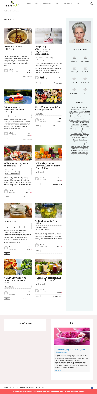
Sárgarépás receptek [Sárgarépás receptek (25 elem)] (83, 142)
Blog (78, 4)
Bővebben (7, 76)
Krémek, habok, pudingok (42, 60)
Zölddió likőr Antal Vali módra (46, 222)
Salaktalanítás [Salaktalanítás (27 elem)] (74, 142)
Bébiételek (74, 61)
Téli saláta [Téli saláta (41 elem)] (86, 146)
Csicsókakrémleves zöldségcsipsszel (13, 47)
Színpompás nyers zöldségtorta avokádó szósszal (14, 109)
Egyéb (6, 116)
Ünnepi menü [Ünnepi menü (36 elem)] (84, 154)
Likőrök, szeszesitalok (45, 229)
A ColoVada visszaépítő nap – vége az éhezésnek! (48, 279)
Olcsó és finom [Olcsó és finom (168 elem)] (82, 139)
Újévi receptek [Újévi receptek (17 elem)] (76, 154)
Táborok (41, 172)
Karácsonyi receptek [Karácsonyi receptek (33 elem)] (76, 131)
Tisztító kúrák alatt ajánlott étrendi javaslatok (48, 108)
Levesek (19, 53)
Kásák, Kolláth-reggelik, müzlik (12, 173)
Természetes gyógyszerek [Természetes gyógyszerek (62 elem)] (76, 146)
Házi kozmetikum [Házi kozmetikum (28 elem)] (75, 126)
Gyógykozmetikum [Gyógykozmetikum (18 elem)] (84, 122)
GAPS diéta (74, 83)
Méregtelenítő (74, 93)
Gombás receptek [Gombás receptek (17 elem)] (74, 122)
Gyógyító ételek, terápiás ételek (21, 116)
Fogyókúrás (85, 72)
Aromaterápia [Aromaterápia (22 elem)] (84, 109)
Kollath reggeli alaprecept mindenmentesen (16, 164)
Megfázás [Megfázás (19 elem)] (86, 135)
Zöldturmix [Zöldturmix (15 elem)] (73, 150)
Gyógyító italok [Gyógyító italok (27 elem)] (75, 124)
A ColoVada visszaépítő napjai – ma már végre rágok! (15, 280)
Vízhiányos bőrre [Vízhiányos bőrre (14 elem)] (84, 148)
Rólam (38, 387)
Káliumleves (10, 221)
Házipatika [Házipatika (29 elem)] (71, 129)
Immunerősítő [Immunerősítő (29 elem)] (86, 129)
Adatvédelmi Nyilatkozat (11, 387)
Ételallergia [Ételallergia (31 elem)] (74, 152)
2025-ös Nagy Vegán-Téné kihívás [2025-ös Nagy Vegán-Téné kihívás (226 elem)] (79, 107)
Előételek (11, 116)
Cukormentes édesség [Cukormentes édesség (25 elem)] (84, 113)
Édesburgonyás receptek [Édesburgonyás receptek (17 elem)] (83, 150)
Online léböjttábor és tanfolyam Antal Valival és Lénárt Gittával (47, 165)
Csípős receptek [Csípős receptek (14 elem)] (73, 113)
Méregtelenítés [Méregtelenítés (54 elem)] (84, 137)
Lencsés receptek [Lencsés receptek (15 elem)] (77, 133)
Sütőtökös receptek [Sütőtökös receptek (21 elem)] (79, 144)
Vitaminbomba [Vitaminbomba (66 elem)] (74, 148)
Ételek (29, 4)
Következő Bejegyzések (53, 309)
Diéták (57, 4)
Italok (37, 4)
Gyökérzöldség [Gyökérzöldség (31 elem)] (84, 124)
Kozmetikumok (68, 4)
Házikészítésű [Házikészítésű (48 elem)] (84, 126)
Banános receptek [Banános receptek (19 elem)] (73, 111)
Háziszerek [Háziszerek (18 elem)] (78, 129)
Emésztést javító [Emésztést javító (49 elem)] (85, 120)
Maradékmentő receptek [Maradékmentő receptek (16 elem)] (76, 135)
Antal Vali (11, 69)
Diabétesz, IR (74, 72)
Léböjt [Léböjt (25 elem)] (84, 133)
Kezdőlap (6, 11)
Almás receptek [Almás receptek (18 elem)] (75, 109)
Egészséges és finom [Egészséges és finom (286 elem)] (75, 120)
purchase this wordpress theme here (75, 391)
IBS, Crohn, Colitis (85, 83)
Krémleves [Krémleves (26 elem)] (85, 131)
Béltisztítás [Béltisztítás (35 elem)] (87, 111)
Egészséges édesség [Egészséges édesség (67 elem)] (79, 118)
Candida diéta (85, 61)
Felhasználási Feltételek (27, 387)
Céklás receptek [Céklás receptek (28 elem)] (74, 116)
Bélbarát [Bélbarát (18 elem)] (81, 111)
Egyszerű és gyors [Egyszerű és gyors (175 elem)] (84, 116)
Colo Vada (11, 286)
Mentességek (47, 4)
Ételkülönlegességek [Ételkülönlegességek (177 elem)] (83, 152)
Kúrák (40, 113)
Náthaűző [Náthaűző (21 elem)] (75, 139)
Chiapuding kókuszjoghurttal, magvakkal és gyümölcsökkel (43, 50)
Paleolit (85, 93)
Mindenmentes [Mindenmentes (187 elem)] (75, 137)
